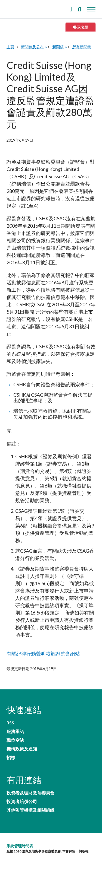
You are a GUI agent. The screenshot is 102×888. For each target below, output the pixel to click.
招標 (11, 757)
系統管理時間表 (20, 846)
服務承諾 (15, 731)
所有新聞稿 (81, 46)
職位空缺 (15, 740)
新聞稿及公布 (32, 46)
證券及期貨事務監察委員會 (19, 8)
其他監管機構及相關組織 (30, 810)
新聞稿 (58, 46)
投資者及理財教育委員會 (30, 793)
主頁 (10, 46)
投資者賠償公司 (22, 801)
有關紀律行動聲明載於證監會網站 (43, 654)
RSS (10, 723)
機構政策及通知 (22, 749)
